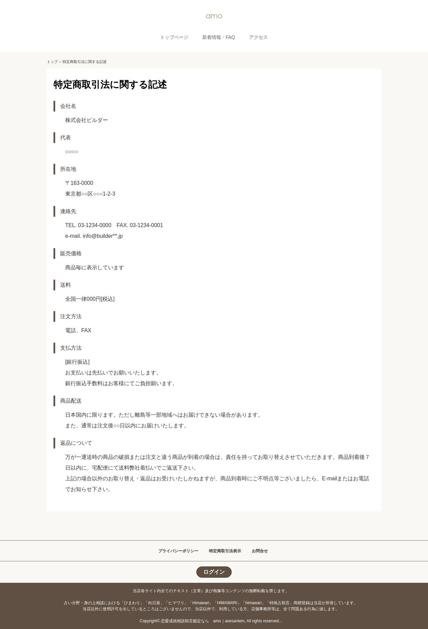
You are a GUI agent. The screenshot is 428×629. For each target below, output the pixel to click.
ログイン (214, 572)
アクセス (258, 37)
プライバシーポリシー (178, 551)
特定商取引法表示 (225, 551)
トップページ (174, 37)
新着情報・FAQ (218, 37)
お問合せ (260, 551)
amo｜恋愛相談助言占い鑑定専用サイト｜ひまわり (214, 16)
